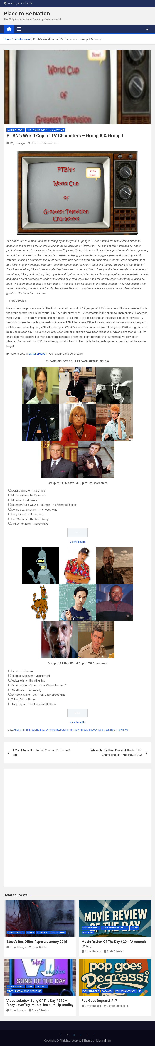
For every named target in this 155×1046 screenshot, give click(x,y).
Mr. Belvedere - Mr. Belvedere (28, 495)
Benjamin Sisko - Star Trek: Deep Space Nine (38, 694)
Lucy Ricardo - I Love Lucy (27, 514)
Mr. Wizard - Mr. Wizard (25, 500)
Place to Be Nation (27, 13)
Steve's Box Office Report (51, 932)
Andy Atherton (114, 951)
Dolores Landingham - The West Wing (34, 509)
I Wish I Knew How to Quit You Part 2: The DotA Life (42, 752)
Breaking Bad (36, 729)
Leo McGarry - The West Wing (29, 519)
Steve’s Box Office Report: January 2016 (36, 942)
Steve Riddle (38, 947)
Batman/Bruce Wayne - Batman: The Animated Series (44, 504)
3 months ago (16, 947)
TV (140, 991)
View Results (77, 541)
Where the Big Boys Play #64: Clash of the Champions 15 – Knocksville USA (116, 752)
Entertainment (15, 130)
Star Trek (109, 729)
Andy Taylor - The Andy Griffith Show (33, 704)
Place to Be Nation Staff (43, 143)
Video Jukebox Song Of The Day (24, 991)
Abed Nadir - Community (26, 690)
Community (52, 729)
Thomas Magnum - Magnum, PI (30, 675)
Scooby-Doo (96, 729)
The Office (122, 729)
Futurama (66, 729)
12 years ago (15, 143)
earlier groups (37, 353)
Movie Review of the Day (115, 927)
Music (30, 986)
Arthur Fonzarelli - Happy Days (29, 523)
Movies (30, 932)
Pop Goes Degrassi (125, 991)
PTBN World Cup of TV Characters (46, 130)
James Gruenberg (116, 1005)
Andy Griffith (20, 729)
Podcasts (87, 932)
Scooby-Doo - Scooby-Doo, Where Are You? (38, 685)
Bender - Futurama (22, 671)
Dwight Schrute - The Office (28, 490)
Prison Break (80, 729)
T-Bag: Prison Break (23, 699)
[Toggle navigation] (19, 29)
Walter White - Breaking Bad (28, 680)
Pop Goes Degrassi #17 (99, 1001)
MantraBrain (103, 1040)
